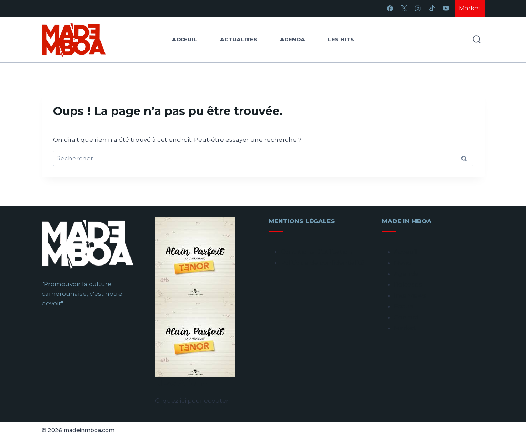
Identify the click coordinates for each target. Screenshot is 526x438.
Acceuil (184, 39)
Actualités (238, 39)
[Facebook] (390, 8)
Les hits (341, 39)
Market (470, 8)
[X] (404, 8)
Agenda (292, 39)
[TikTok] (432, 8)
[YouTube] (446, 8)
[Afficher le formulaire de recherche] (477, 40)
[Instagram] (418, 8)
